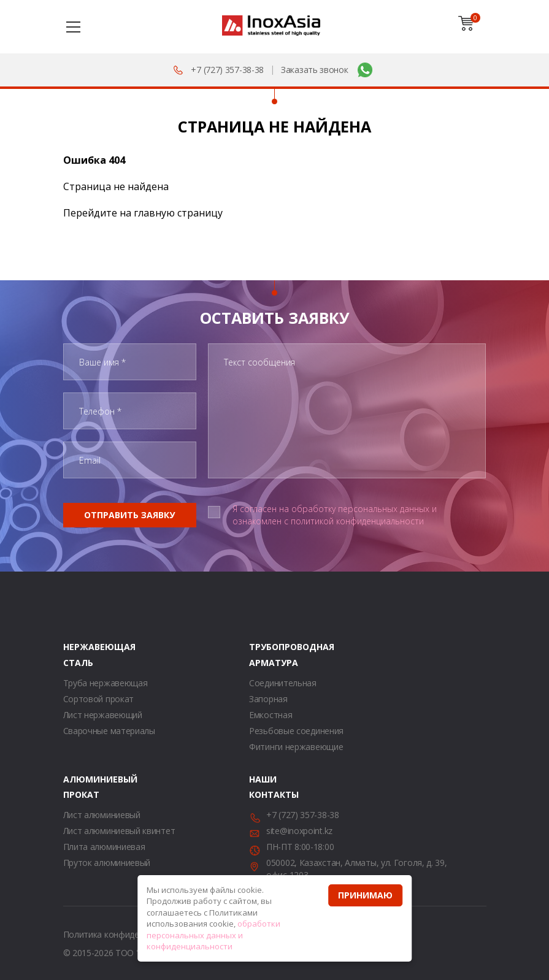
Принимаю (365, 895)
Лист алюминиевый (101, 815)
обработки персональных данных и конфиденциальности (213, 935)
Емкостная (270, 715)
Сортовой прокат (98, 699)
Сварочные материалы (109, 731)
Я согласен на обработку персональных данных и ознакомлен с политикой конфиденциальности (334, 515)
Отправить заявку (129, 515)
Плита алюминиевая (104, 846)
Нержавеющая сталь (78, 654)
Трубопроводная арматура (264, 654)
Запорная (268, 699)
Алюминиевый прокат (78, 786)
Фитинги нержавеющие (296, 746)
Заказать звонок (314, 69)
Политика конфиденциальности (127, 934)
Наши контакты (264, 786)
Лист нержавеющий (102, 715)
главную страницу (178, 213)
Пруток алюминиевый (107, 862)
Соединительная (283, 683)
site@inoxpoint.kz (299, 830)
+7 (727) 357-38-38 (227, 69)
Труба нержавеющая (105, 683)
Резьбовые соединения (296, 731)
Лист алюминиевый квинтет (119, 830)
